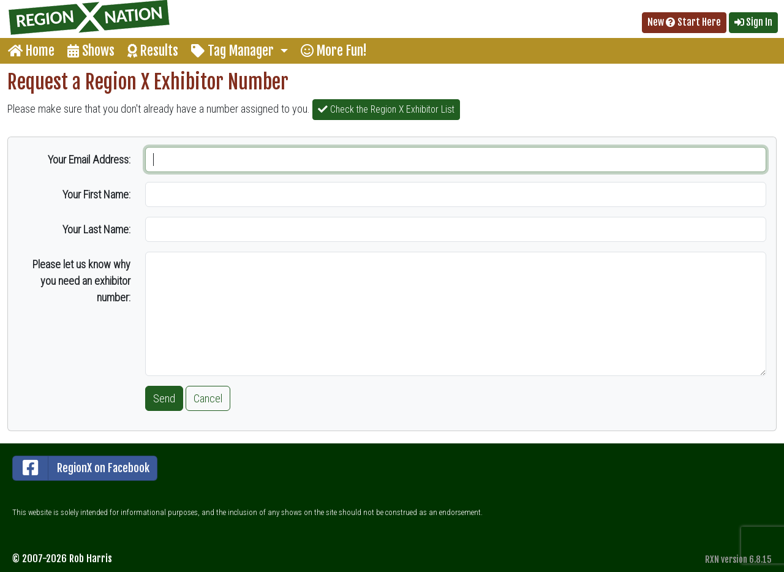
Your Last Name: (96, 229)
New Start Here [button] (684, 22)
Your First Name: (96, 194)
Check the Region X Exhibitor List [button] (386, 109)
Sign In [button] (753, 22)
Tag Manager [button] (234, 50)
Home (31, 50)
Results (152, 50)
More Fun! (334, 50)
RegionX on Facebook (81, 468)
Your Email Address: (89, 159)
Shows (91, 50)
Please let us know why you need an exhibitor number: (81, 281)
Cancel (208, 398)
